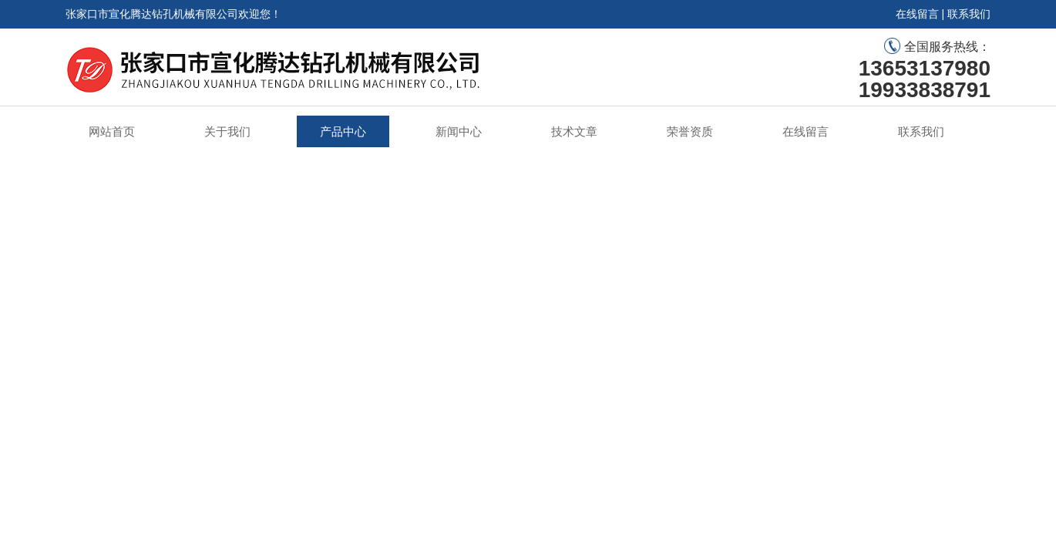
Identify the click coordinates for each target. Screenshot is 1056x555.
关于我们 (227, 131)
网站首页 (112, 131)
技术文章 (574, 131)
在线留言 (917, 14)
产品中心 (343, 131)
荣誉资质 (690, 131)
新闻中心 (459, 131)
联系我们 (968, 14)
